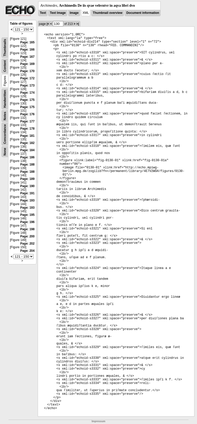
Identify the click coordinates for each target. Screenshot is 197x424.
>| (77, 24)
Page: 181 (27, 136)
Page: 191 (27, 193)
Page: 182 (27, 143)
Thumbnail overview (107, 13)
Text (43, 13)
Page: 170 (27, 71)
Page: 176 (27, 114)
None (5, 152)
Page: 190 (27, 186)
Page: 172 (27, 78)
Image (74, 13)
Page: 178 (27, 128)
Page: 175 (27, 100)
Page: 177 (27, 121)
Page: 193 (27, 200)
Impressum (98, 421)
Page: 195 (27, 215)
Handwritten (5, 99)
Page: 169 (27, 64)
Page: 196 (27, 222)
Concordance (5, 134)
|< (48, 24)
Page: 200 (27, 236)
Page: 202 (27, 243)
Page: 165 (27, 42)
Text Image (58, 13)
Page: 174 (27, 92)
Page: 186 (27, 157)
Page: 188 (27, 164)
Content (5, 66)
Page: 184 (27, 150)
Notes (5, 116)
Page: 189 (27, 179)
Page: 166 (27, 49)
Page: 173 (27, 85)
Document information (142, 13)
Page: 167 (27, 57)
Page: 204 (27, 251)
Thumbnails (5, 47)
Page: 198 (27, 229)
